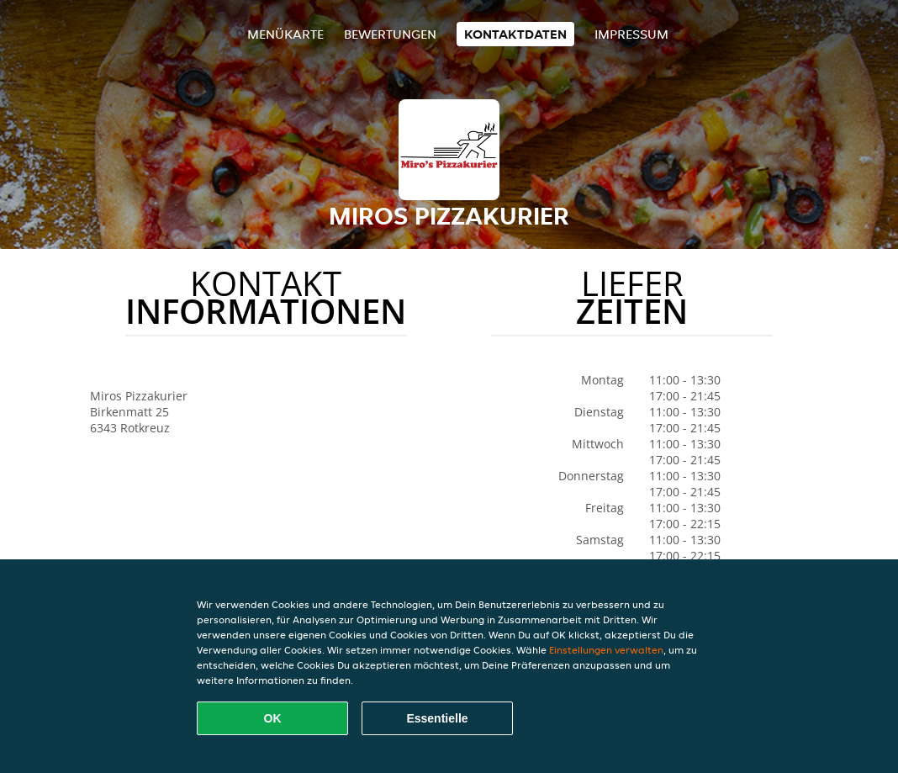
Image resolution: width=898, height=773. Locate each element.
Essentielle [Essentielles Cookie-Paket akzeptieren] (436, 718)
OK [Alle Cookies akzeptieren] (273, 718)
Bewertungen (390, 34)
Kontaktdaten (515, 34)
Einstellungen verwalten (606, 649)
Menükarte (285, 34)
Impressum (631, 34)
